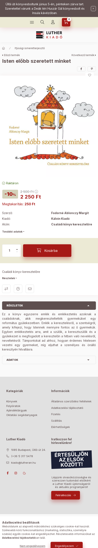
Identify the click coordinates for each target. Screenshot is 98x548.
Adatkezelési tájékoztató (67, 407)
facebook (7, 473)
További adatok (12, 231)
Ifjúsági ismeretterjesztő (30, 48)
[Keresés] (42, 22)
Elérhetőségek (60, 427)
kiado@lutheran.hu (23, 462)
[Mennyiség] (9, 251)
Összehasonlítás (6, 289)
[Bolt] (32, 22)
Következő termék (83, 55)
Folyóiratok (13, 406)
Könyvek (11, 401)
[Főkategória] (3, 48)
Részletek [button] (15, 305)
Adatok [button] (12, 359)
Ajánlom (30, 289)
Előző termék (12, 55)
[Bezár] (93, 8)
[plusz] (17, 248)
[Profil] (53, 22)
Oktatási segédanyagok (21, 415)
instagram (16, 473)
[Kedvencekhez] (89, 75)
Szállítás (56, 420)
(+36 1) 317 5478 (22, 456)
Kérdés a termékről (18, 289)
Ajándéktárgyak (16, 410)
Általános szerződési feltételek (71, 401)
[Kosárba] (47, 250)
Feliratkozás (63, 495)
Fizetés (55, 414)
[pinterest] (92, 68)
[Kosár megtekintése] (66, 22)
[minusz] (17, 254)
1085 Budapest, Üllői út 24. (28, 449)
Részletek (8, 278)
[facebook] (81, 68)
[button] (49, 127)
